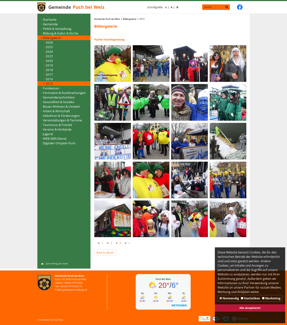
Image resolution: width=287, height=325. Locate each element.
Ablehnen (268, 315)
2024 (49, 51)
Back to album (105, 252)
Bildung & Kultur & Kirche (60, 33)
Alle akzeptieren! (250, 308)
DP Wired (279, 320)
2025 (49, 47)
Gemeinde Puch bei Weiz (107, 19)
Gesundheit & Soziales (58, 102)
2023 (49, 56)
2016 (49, 79)
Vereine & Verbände (57, 129)
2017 (49, 74)
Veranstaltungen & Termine (62, 120)
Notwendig (229, 298)
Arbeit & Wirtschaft (56, 111)
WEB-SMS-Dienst (54, 138)
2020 (49, 61)
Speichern (232, 315)
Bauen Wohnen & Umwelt (61, 106)
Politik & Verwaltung (57, 29)
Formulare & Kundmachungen (64, 93)
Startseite (50, 19)
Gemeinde (50, 24)
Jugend (48, 134)
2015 (49, 83)
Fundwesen (51, 88)
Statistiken (250, 298)
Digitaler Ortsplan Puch (59, 143)
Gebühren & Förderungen (61, 116)
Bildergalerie (52, 38)
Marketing (271, 298)
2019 (49, 65)
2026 (49, 42)
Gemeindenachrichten (59, 97)
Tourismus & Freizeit (57, 125)
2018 (49, 70)
